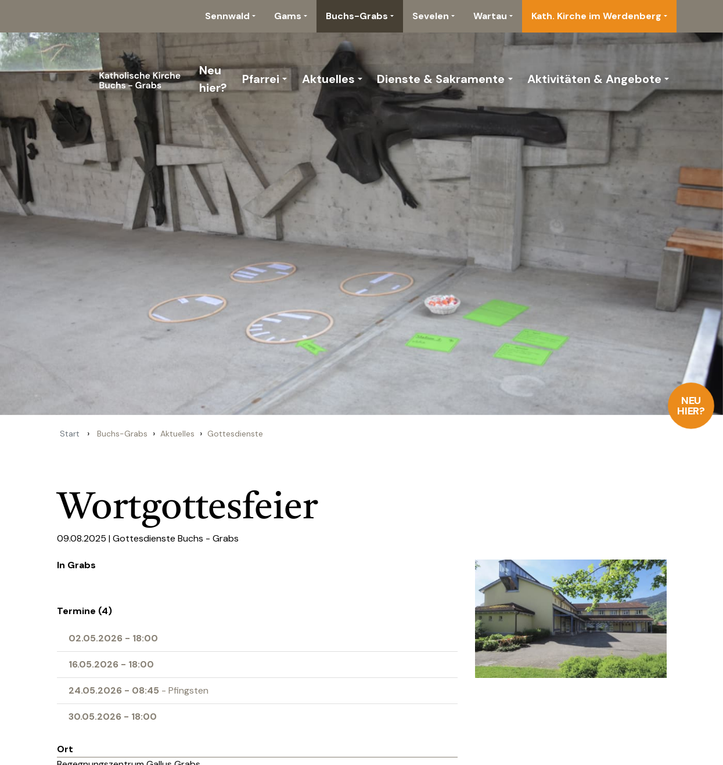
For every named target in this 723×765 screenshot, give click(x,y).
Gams (287, 16)
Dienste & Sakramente (441, 78)
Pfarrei (260, 78)
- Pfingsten (138, 690)
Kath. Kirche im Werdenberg (596, 16)
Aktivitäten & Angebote (594, 78)
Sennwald (227, 16)
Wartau (490, 16)
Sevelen (430, 16)
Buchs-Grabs (357, 16)
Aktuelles (328, 78)
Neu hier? (691, 406)
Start (70, 433)
